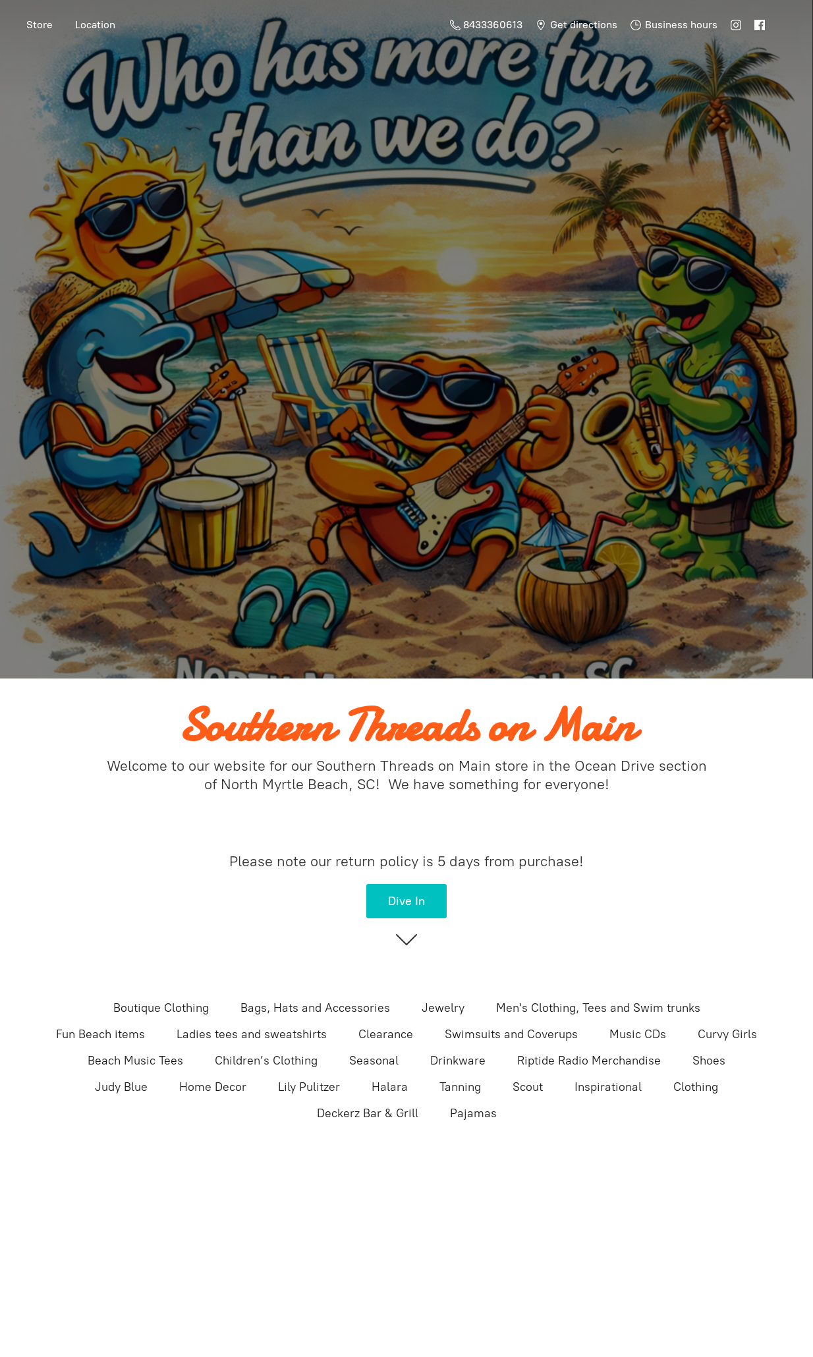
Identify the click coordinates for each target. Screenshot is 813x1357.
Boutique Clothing (161, 1008)
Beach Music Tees (135, 1060)
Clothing (695, 1087)
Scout (528, 1087)
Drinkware (458, 1060)
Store (39, 24)
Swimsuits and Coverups (511, 1034)
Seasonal (374, 1060)
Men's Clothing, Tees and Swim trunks (598, 1008)
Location (95, 24)
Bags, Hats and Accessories (315, 1008)
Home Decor (212, 1087)
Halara (390, 1087)
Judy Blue (121, 1087)
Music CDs (637, 1034)
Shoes (708, 1060)
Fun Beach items (100, 1034)
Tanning (460, 1087)
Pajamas (473, 1113)
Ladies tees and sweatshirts (252, 1034)
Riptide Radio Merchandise (589, 1060)
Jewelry (443, 1008)
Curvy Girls (727, 1034)
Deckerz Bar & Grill (367, 1113)
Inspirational (608, 1087)
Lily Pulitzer (309, 1087)
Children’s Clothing (266, 1060)
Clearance (385, 1034)
